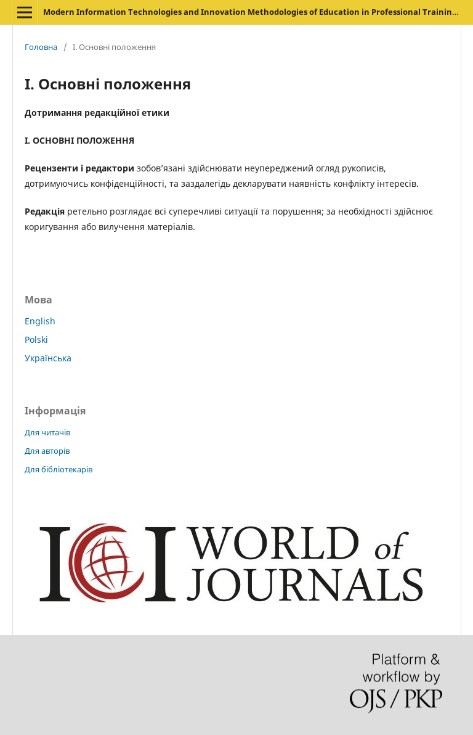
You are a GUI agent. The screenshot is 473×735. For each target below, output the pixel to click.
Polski (36, 339)
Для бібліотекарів (58, 469)
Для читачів (47, 432)
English (40, 321)
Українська (48, 358)
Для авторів (47, 450)
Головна (41, 46)
